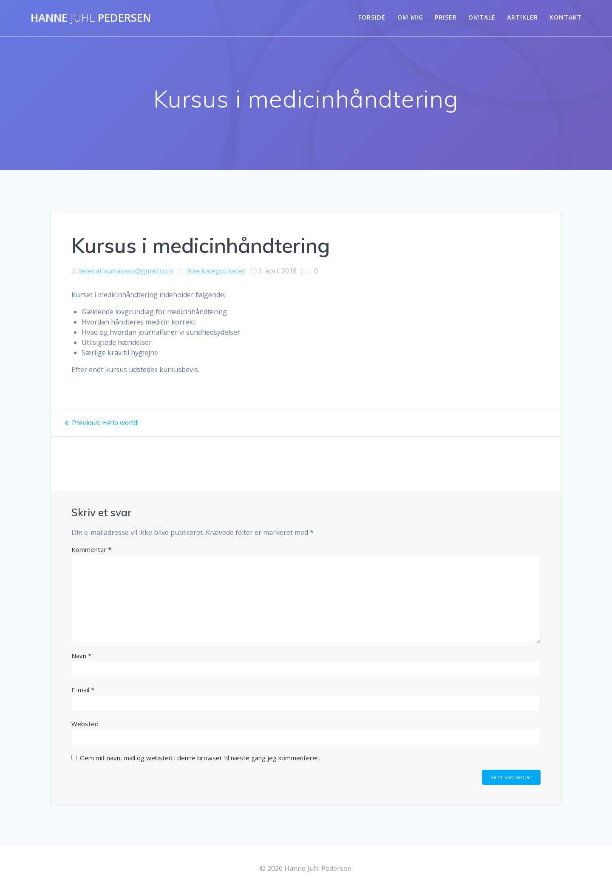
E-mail (82, 689)
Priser (446, 17)
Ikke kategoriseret (215, 271)
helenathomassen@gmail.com (125, 271)
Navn (81, 655)
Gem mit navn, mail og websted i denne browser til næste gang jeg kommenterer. (200, 758)
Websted (85, 723)
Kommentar (91, 549)
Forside (371, 17)
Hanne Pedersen (91, 17)
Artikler (522, 17)
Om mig (410, 17)
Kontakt (566, 17)
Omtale (482, 17)
